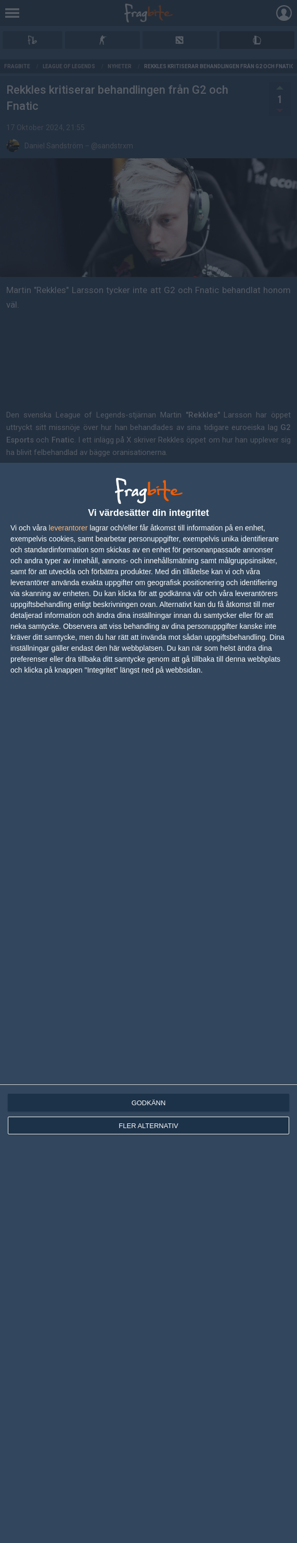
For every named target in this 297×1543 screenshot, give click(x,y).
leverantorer (68, 528)
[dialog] (148, 1003)
